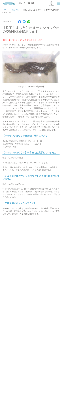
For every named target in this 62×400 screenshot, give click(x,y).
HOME (4, 10)
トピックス (15, 10)
